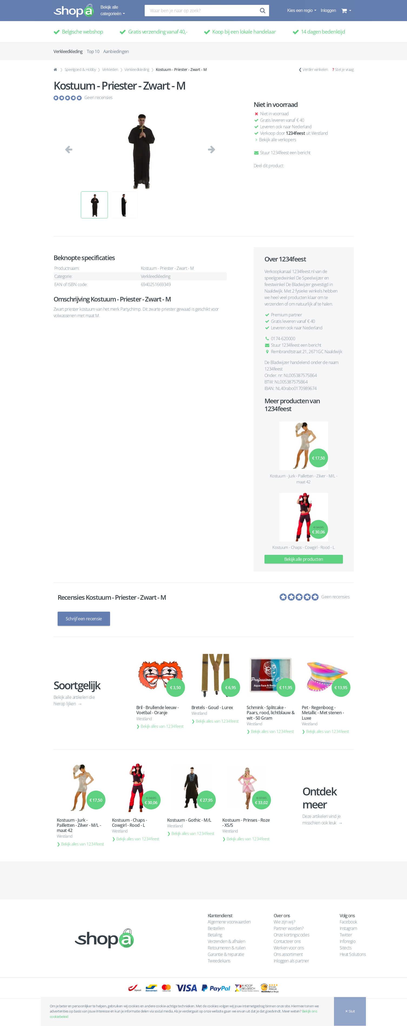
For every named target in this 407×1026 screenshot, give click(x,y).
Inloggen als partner (291, 961)
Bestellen (216, 928)
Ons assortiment (288, 954)
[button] (345, 11)
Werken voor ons (289, 948)
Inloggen (328, 10)
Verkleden (110, 69)
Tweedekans (219, 961)
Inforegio (348, 941)
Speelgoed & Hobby (80, 69)
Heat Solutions (353, 954)
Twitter (346, 935)
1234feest (295, 133)
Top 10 (93, 51)
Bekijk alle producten (303, 559)
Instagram (348, 928)
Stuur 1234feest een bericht (282, 153)
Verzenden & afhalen (226, 941)
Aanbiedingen (116, 51)
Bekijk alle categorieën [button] (111, 10)
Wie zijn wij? (284, 922)
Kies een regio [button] (300, 10)
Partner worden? (289, 928)
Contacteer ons (287, 941)
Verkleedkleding (136, 69)
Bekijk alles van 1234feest (162, 726)
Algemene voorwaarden (229, 922)
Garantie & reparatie (226, 954)
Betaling (215, 935)
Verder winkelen (315, 69)
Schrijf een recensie (84, 619)
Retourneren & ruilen (227, 948)
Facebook (348, 922)
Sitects (346, 948)
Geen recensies (98, 97)
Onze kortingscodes (291, 935)
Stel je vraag (344, 69)
